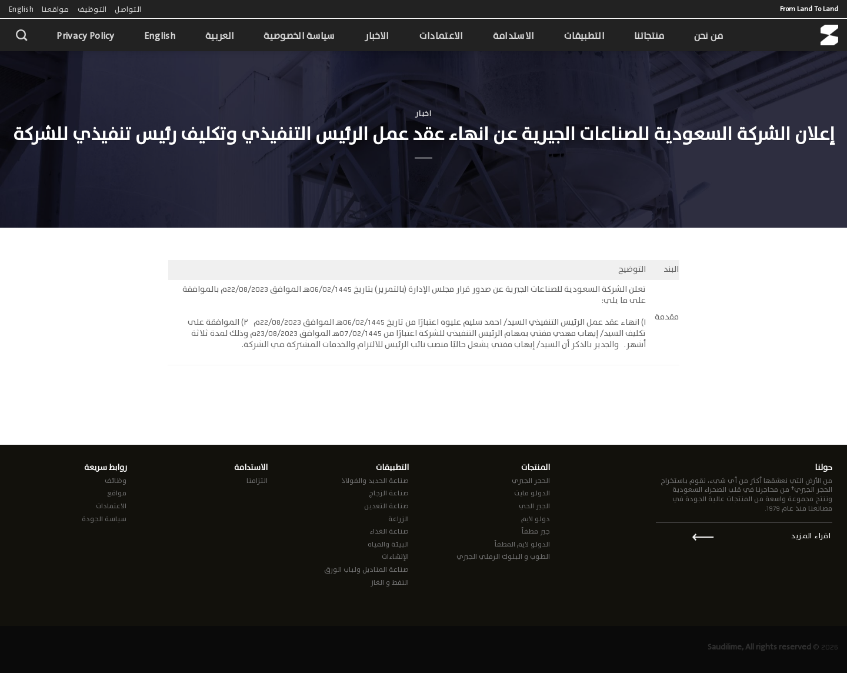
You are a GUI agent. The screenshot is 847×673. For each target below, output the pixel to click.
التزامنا (257, 480)
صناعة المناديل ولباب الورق (366, 569)
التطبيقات (584, 35)
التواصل (128, 9)
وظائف (115, 480)
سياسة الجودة (104, 519)
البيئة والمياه (388, 544)
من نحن (708, 35)
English (21, 9)
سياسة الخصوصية (299, 35)
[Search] (21, 35)
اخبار (423, 113)
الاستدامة (514, 35)
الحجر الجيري (531, 480)
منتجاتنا (649, 35)
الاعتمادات (441, 35)
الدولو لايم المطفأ (522, 544)
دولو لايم (535, 519)
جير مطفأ (535, 531)
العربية (219, 35)
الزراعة (398, 519)
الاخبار (377, 35)
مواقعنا (55, 9)
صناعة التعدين (386, 506)
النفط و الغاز (390, 582)
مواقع (116, 493)
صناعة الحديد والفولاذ (375, 480)
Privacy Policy (85, 35)
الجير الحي (534, 506)
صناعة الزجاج (389, 493)
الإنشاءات (395, 556)
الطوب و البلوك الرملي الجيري (503, 556)
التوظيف (92, 9)
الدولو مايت (532, 493)
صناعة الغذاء (389, 531)
